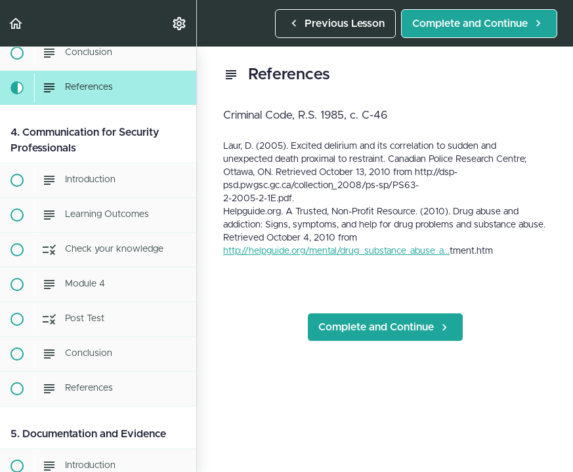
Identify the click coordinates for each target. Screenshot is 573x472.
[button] (16, 23)
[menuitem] (179, 23)
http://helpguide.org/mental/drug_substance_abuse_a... (336, 251)
